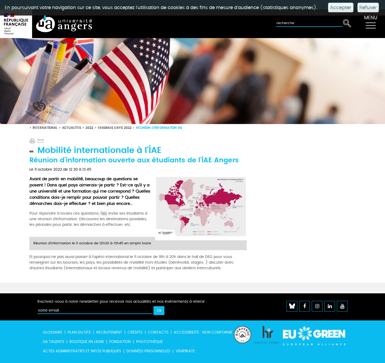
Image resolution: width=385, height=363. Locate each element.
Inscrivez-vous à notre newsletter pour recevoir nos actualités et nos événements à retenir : (122, 301)
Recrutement (109, 332)
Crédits (135, 332)
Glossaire (52, 332)
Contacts (158, 332)
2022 (89, 127)
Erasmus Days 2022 (115, 127)
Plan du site (79, 332)
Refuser (368, 7)
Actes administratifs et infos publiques (82, 351)
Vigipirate (185, 351)
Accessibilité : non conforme (203, 332)
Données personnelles (148, 351)
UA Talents (53, 342)
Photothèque (149, 342)
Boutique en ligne (87, 342)
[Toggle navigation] (370, 24)
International (45, 127)
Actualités (71, 127)
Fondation (120, 342)
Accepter (341, 7)
